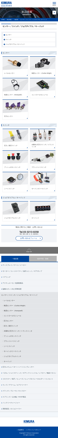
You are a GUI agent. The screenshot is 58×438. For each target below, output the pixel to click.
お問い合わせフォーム (28, 238)
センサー (8, 35)
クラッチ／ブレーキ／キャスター (14, 391)
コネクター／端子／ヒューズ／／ (28, 379)
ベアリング (6, 277)
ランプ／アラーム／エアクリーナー (15, 385)
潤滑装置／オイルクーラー (12, 409)
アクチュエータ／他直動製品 (13, 283)
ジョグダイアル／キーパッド (15, 44)
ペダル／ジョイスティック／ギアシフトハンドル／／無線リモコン (29, 373)
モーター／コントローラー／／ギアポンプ (22, 271)
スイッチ (8, 39)
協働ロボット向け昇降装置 (12, 289)
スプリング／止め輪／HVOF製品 (14, 397)
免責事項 (21, 429)
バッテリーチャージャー (11, 403)
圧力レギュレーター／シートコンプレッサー (18, 367)
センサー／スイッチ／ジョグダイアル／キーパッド (19, 295)
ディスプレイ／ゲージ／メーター (14, 265)
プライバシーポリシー (34, 429)
